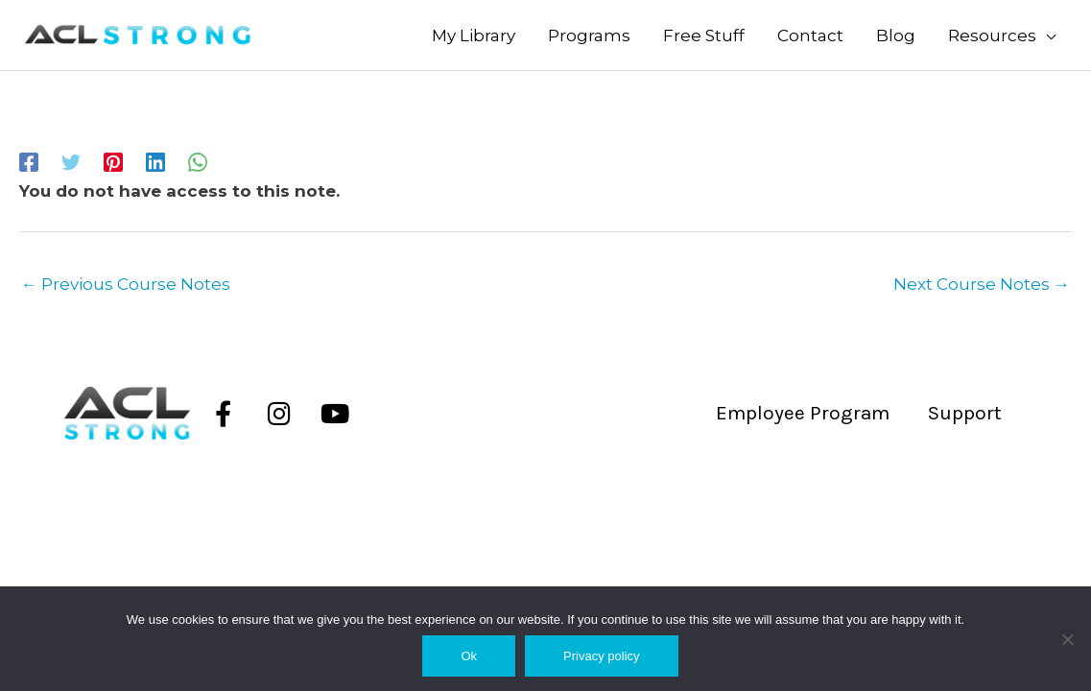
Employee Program (802, 412)
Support (965, 412)
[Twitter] (71, 161)
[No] (1067, 639)
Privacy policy (601, 656)
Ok (469, 656)
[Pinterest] (113, 161)
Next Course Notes (981, 284)
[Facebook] (28, 161)
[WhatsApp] (197, 161)
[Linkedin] (155, 161)
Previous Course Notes (125, 284)
